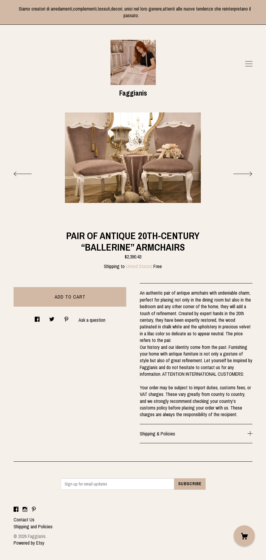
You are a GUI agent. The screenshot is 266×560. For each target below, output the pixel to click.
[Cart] (244, 535)
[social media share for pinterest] (66, 318)
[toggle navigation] (248, 64)
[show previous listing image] (29, 172)
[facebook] (16, 509)
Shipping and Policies (33, 526)
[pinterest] (33, 509)
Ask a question (92, 320)
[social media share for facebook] (37, 318)
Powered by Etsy (29, 542)
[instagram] (25, 509)
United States (138, 266)
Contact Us (24, 519)
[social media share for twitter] (51, 318)
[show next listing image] (237, 172)
